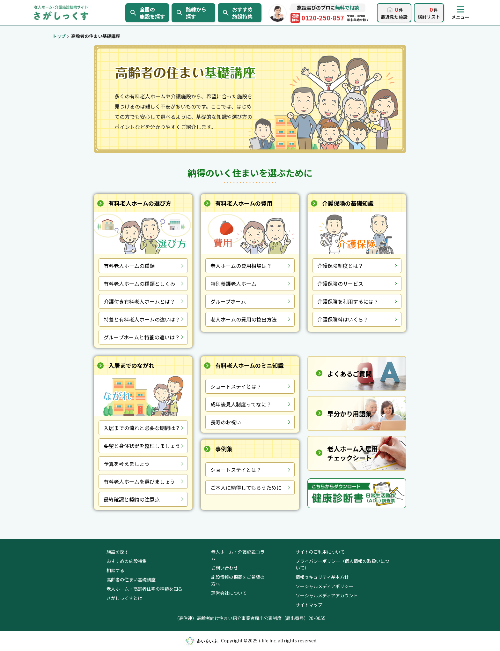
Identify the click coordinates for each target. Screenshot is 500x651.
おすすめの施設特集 (127, 561)
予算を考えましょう (127, 463)
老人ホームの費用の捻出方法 (243, 319)
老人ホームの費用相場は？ (241, 265)
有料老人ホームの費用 (243, 203)
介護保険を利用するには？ (348, 301)
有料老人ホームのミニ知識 (249, 365)
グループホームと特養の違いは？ (142, 337)
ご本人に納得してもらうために (246, 487)
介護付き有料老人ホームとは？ (139, 301)
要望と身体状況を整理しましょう (142, 446)
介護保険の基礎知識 (348, 203)
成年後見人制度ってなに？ (240, 404)
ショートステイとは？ (235, 386)
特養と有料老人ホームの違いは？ (142, 319)
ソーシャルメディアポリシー (324, 586)
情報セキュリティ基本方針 (322, 577)
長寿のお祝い (225, 422)
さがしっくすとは (124, 598)
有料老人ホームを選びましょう (139, 481)
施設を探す (118, 552)
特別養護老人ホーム (233, 283)
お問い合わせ (224, 567)
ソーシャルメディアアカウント (327, 595)
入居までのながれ (131, 365)
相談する (115, 570)
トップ (59, 36)
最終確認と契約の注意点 (132, 499)
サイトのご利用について (320, 552)
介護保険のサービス (340, 283)
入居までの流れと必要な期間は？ (142, 428)
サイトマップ (309, 605)
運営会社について (229, 593)
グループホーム (228, 301)
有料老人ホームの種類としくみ (139, 283)
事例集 (223, 448)
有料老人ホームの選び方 (139, 203)
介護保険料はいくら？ (342, 319)
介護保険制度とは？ (340, 265)
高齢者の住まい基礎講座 (131, 579)
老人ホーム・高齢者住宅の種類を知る (144, 589)
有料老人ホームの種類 (129, 265)
